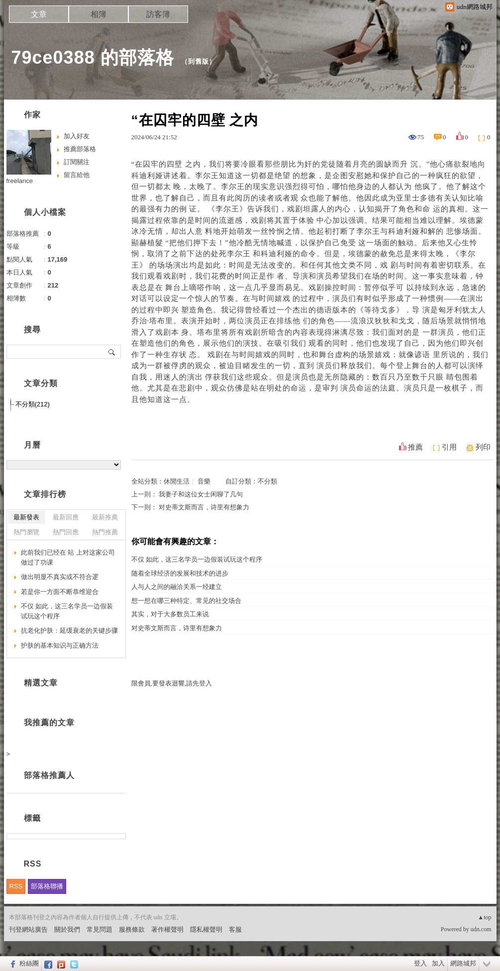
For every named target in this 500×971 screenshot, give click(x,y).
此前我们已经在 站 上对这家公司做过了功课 (68, 557)
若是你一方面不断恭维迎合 (60, 591)
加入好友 (77, 136)
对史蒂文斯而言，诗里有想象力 (204, 507)
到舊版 (198, 61)
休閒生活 (177, 481)
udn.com (481, 929)
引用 (449, 447)
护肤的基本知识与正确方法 (60, 645)
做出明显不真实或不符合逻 (60, 577)
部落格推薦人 (49, 775)
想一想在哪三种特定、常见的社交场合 (186, 600)
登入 (420, 963)
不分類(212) (32, 404)
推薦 (415, 447)
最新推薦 (105, 517)
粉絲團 (29, 963)
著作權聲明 (167, 929)
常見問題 (99, 929)
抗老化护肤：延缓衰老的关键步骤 (69, 630)
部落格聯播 (47, 886)
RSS (16, 886)
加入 (438, 963)
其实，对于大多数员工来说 (170, 614)
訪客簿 (158, 14)
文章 (39, 14)
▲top (484, 917)
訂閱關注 (77, 162)
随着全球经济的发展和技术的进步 (179, 573)
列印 (483, 447)
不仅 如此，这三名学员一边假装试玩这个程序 (196, 559)
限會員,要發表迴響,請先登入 (171, 683)
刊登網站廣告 (28, 929)
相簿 (98, 14)
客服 (235, 929)
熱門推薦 (105, 532)
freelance (19, 181)
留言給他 (77, 175)
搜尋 (112, 352)
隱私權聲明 (206, 929)
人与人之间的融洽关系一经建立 (176, 586)
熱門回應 (66, 532)
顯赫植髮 (148, 243)
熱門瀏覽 (26, 532)
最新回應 (66, 517)
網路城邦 (463, 963)
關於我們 (67, 929)
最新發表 (26, 517)
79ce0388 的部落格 (92, 57)
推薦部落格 (80, 149)
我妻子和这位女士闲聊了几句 (201, 494)
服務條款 (132, 929)
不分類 (267, 481)
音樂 (204, 481)
